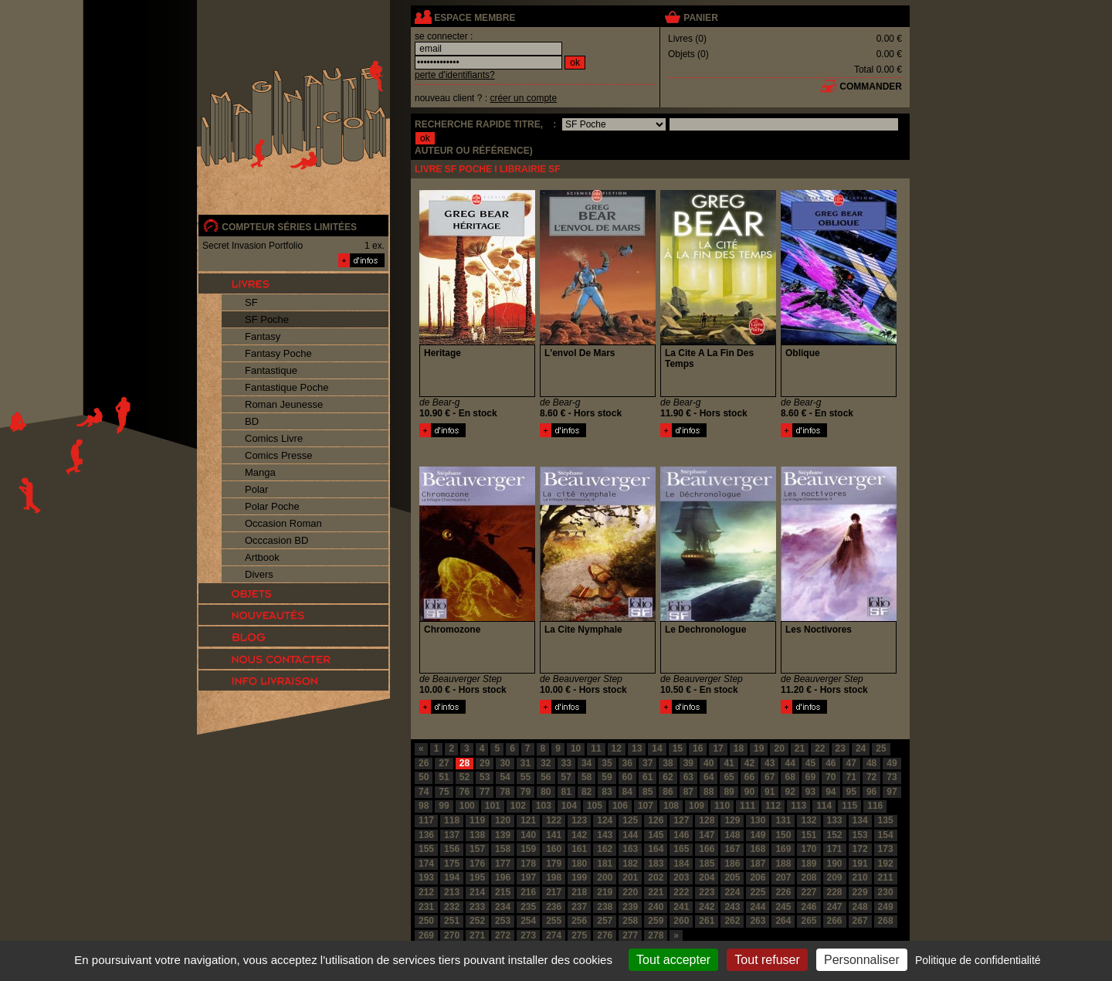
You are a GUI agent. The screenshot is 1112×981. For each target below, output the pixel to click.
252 (477, 920)
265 (808, 920)
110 (722, 805)
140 (528, 835)
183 (655, 863)
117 (426, 820)
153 (860, 835)
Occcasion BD (276, 540)
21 (800, 748)
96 (871, 791)
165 (681, 849)
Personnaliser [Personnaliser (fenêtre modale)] (862, 959)
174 (426, 863)
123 (579, 820)
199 (579, 877)
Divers (259, 574)
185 (706, 863)
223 (706, 892)
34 (586, 763)
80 (546, 791)
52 (464, 777)
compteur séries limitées (289, 227)
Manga (260, 472)
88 (708, 791)
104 (569, 805)
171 (834, 849)
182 (630, 863)
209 (834, 877)
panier (700, 17)
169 (783, 849)
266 (834, 920)
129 (732, 820)
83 (607, 791)
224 (732, 892)
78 (505, 791)
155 (426, 849)
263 (757, 920)
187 (757, 863)
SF (251, 302)
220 (630, 892)
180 (579, 863)
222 (681, 892)
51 (444, 777)
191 (860, 863)
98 (424, 805)
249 (885, 906)
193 (426, 877)
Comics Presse (278, 455)
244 (757, 906)
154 (885, 835)
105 (594, 805)
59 (607, 777)
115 (849, 805)
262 (732, 920)
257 (604, 920)
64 (708, 777)
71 (851, 777)
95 (851, 791)
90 (749, 791)
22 (820, 748)
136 (426, 835)
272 (502, 935)
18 (739, 748)
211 (885, 877)
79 (525, 791)
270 (451, 935)
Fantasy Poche (278, 353)
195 (477, 877)
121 (528, 820)
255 (553, 920)
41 (729, 763)
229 (860, 892)
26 (424, 763)
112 (773, 805)
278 (655, 935)
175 (451, 863)
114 (824, 805)
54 (505, 777)
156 (451, 849)
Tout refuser (766, 959)
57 (566, 777)
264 (783, 920)
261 (706, 920)
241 (681, 906)
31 (525, 763)
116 (875, 805)
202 (655, 877)
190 (834, 863)
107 (645, 805)
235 (528, 906)
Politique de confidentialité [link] (978, 960)
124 (604, 820)
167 (732, 849)
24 (861, 748)
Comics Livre (274, 438)
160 (553, 849)
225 (757, 892)
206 (757, 877)
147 (706, 835)
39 (688, 763)
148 (732, 835)
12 (617, 748)
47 (851, 763)
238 (604, 906)
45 (810, 763)
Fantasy (262, 336)
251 (451, 920)
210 (860, 877)
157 (477, 849)
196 (502, 877)
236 (553, 906)
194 (451, 877)
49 (892, 763)
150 (783, 835)
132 (808, 820)
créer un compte (523, 98)
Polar (256, 489)
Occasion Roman (283, 523)
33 (566, 763)
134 (860, 820)
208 (808, 877)
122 (553, 820)
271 (477, 935)
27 (444, 763)
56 (546, 777)
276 (604, 935)
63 (688, 777)
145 (655, 835)
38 (668, 763)
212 (426, 892)
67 (769, 777)
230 (885, 892)
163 (630, 849)
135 (885, 820)
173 (885, 849)
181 (604, 863)
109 (696, 805)
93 (810, 791)
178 (528, 863)
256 (579, 920)
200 (604, 877)
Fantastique (271, 370)
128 (706, 820)
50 (424, 777)
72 (871, 777)
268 (885, 920)
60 (627, 777)
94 (831, 791)
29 (485, 763)
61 (647, 777)
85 (647, 791)
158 (502, 849)
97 (892, 791)
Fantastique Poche (286, 387)
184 (681, 863)
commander (870, 86)
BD (252, 421)
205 (732, 877)
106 (620, 805)
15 (678, 748)
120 (502, 820)
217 (553, 892)
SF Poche (267, 319)
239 (630, 906)
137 (451, 835)
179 (553, 863)
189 (808, 863)
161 (579, 849)
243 (732, 906)
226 (783, 892)
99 (444, 805)
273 (528, 935)
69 (810, 777)
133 (834, 820)
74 (424, 791)
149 (757, 835)
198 (553, 877)
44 (790, 763)
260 (681, 920)
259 (655, 920)
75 (444, 791)
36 (627, 763)
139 (502, 835)
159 (528, 849)
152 (834, 835)
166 (706, 849)
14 (657, 748)
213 (451, 892)
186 (732, 863)
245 (783, 906)
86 (668, 791)
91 (769, 791)
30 (505, 763)
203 (681, 877)
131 (783, 820)
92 (790, 791)
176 (477, 863)
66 (749, 777)
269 (426, 935)
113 (798, 805)
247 (834, 906)
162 (604, 849)
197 (528, 877)
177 (502, 863)
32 (546, 763)
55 (525, 777)
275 (579, 935)
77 (485, 791)
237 (579, 906)
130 (757, 820)
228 (834, 892)
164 (655, 849)
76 (464, 791)
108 (671, 805)
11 (596, 748)
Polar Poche (272, 506)
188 (783, 863)
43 (769, 763)
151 (808, 835)
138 (477, 835)
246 (808, 906)
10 (576, 748)
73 (892, 777)
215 (502, 892)
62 (668, 777)
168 (757, 849)
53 (485, 777)
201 (630, 877)
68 (790, 777)
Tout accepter (673, 959)
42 (749, 763)
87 (688, 791)
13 (637, 748)
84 (627, 791)
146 (681, 835)
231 (426, 906)
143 (604, 835)
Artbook (262, 557)
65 (729, 777)
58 (586, 777)
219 (604, 892)
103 (543, 805)
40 (708, 763)
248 (860, 906)
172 (860, 849)
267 (860, 920)
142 (579, 835)
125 (630, 820)
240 (655, 906)
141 (553, 835)
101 (492, 805)
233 (477, 906)
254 (528, 920)
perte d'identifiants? (455, 75)
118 (451, 820)
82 (586, 791)
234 (502, 906)
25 (881, 748)
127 (681, 820)
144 (630, 835)
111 (747, 805)
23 (841, 748)
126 (655, 820)
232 (451, 906)
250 (426, 920)
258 (630, 920)
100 (467, 805)
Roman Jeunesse (284, 404)
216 (528, 892)
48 (871, 763)
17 (718, 748)
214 (477, 892)
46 (831, 763)
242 (706, 906)
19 (759, 748)
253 (502, 920)
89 (729, 791)
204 (706, 877)
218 (579, 892)
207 (783, 877)
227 (808, 892)
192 (885, 863)
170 (808, 849)
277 (630, 935)
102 (518, 805)
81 (566, 791)
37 (647, 763)
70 (831, 777)
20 (779, 748)
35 (607, 763)
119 (477, 820)
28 (464, 763)
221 (655, 892)
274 (553, 935)
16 (698, 748)
